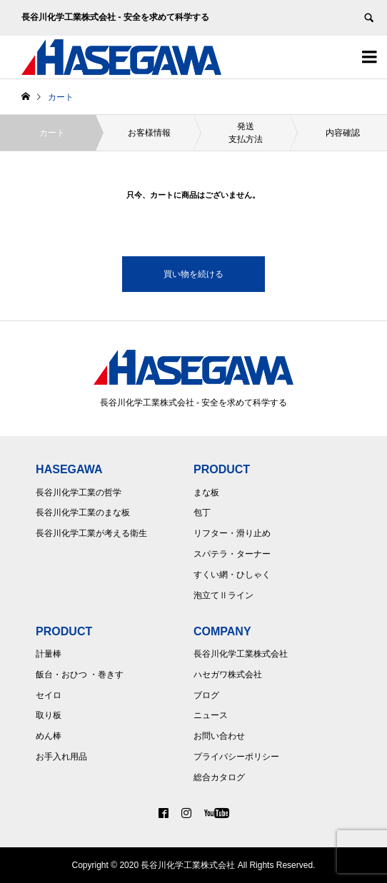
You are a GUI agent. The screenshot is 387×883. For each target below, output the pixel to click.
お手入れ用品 (61, 757)
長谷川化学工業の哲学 (78, 493)
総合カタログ (219, 777)
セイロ (48, 695)
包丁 (202, 513)
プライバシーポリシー (236, 757)
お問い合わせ (219, 736)
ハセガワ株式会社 (228, 675)
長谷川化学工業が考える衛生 (91, 533)
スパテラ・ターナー (232, 554)
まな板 (206, 493)
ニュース (211, 715)
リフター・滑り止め (232, 533)
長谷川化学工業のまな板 (83, 513)
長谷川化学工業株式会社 (241, 654)
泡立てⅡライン (223, 595)
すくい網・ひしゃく (232, 575)
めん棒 (48, 736)
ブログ (206, 695)
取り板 (48, 715)
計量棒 (48, 654)
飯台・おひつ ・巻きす (80, 675)
